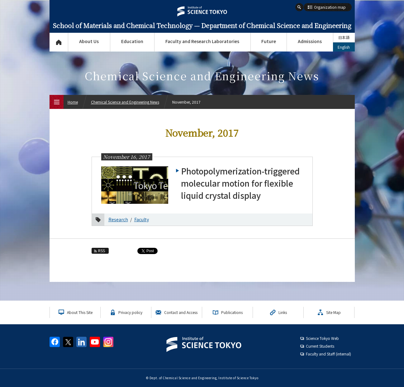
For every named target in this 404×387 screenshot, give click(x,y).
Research (118, 219)
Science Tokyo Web (322, 338)
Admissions (310, 41)
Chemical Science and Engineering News (125, 102)
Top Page (59, 42)
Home (73, 102)
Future (268, 41)
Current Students (320, 346)
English (344, 47)
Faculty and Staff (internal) (328, 353)
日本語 (343, 37)
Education (132, 41)
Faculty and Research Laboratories (202, 41)
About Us (89, 41)
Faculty (141, 219)
